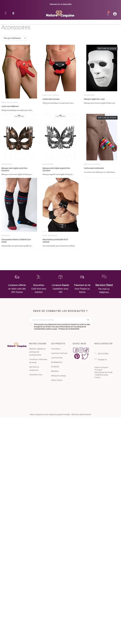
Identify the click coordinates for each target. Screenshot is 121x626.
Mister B (5, 236)
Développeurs (57, 362)
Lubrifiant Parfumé (59, 353)
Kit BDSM (55, 367)
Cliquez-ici (102, 359)
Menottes (55, 371)
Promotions (55, 349)
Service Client (104, 285)
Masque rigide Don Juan (94, 99)
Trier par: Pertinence (12, 38)
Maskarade (89, 95)
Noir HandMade (50, 236)
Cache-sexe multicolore (94, 168)
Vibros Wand (56, 380)
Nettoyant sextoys (58, 376)
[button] (13, 14)
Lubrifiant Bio (57, 358)
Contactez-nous (35, 375)
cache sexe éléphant (10, 106)
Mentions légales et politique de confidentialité (37, 352)
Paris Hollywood (9, 102)
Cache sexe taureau (51, 99)
